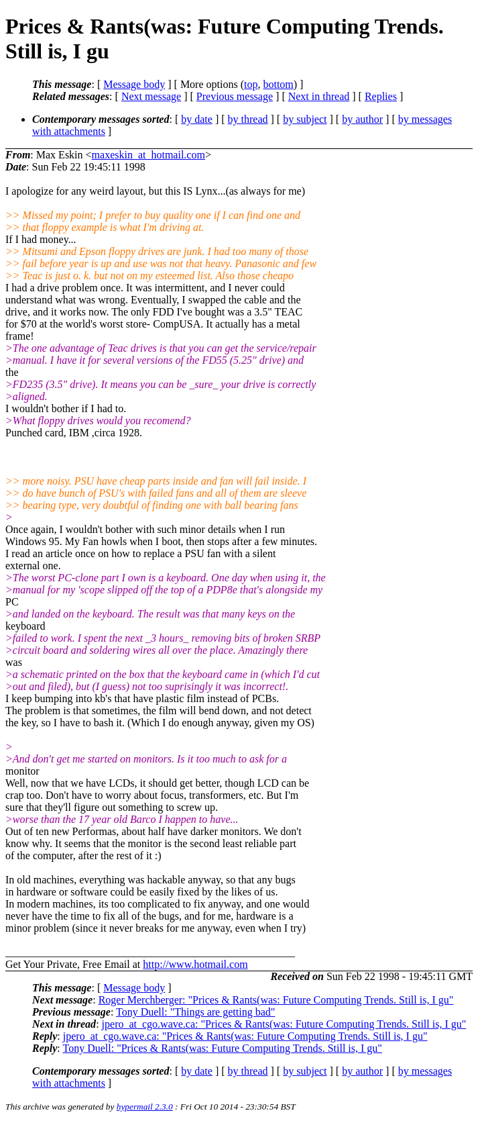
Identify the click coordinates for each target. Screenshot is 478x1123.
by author (362, 119)
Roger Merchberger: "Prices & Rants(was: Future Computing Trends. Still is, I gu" (276, 1000)
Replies (381, 96)
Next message (151, 96)
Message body (134, 84)
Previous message (234, 96)
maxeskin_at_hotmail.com (148, 154)
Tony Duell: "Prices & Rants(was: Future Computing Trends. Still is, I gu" (221, 1048)
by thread (248, 119)
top (250, 84)
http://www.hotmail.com (195, 964)
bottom (278, 84)
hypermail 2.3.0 (145, 1107)
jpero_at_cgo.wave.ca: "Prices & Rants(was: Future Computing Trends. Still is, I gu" (284, 1024)
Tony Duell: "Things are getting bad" (195, 1012)
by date (197, 119)
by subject (304, 119)
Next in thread (319, 96)
